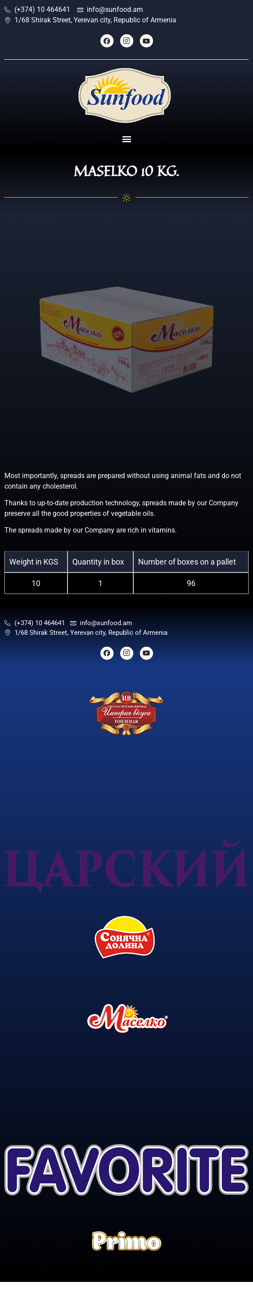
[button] (126, 139)
